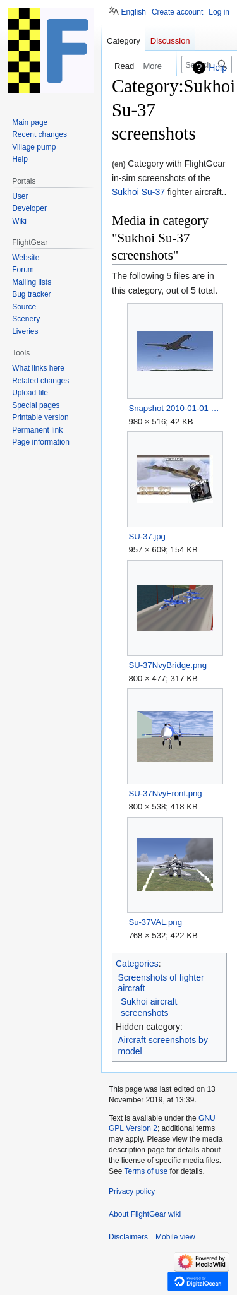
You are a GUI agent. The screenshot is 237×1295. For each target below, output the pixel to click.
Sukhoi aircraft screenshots (149, 1007)
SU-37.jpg (147, 536)
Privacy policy (132, 1191)
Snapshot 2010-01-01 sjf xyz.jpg (174, 408)
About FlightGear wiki (145, 1214)
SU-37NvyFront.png (165, 793)
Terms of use (145, 1171)
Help (218, 68)
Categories (137, 963)
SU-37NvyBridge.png (167, 665)
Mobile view (175, 1236)
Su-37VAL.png (155, 922)
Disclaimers (128, 1236)
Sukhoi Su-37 (138, 192)
